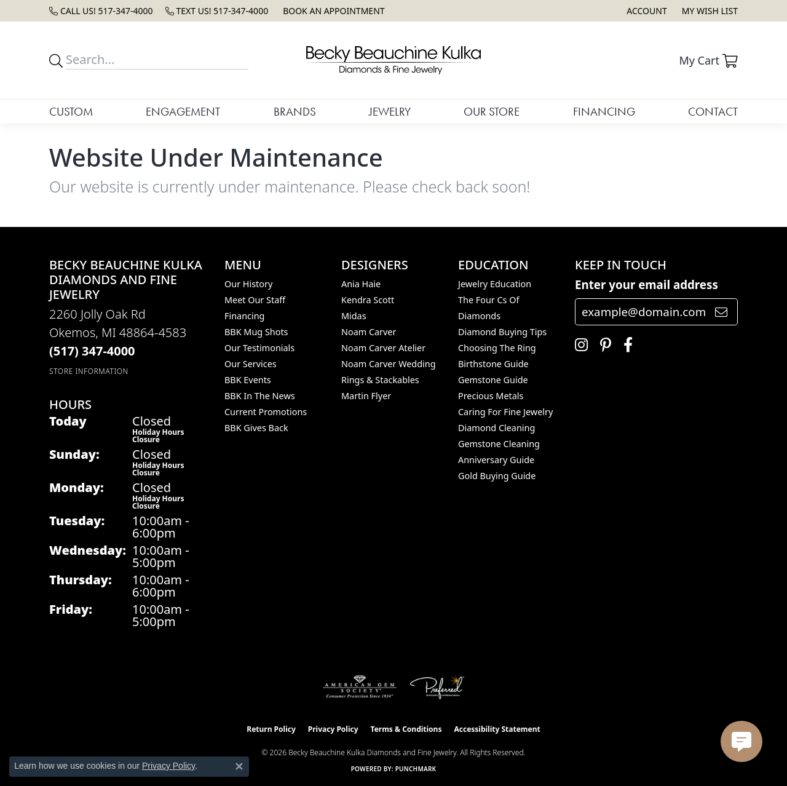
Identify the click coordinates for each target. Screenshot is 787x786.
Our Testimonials (259, 348)
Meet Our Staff (254, 300)
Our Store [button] (492, 111)
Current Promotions (265, 412)
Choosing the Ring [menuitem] (497, 348)
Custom (71, 111)
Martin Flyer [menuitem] (366, 396)
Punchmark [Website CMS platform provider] (416, 768)
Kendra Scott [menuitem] (367, 300)
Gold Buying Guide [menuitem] (497, 476)
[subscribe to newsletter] (721, 312)
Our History (248, 284)
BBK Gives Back (256, 428)
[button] (645, 11)
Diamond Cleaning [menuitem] (496, 428)
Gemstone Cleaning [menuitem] (499, 444)
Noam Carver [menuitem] (368, 332)
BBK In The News (259, 396)
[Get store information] (89, 371)
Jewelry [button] (390, 111)
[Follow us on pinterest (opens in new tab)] (602, 345)
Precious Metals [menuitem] (490, 396)
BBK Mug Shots (256, 332)
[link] (101, 11)
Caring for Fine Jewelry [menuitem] (505, 412)
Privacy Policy (333, 729)
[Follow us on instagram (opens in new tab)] (578, 345)
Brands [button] (295, 111)
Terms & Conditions (406, 729)
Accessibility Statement (497, 729)
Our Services (250, 364)
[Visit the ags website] (360, 687)
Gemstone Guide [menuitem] (493, 380)
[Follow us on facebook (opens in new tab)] (625, 345)
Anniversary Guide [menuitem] (496, 460)
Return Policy (271, 729)
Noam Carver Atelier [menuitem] (383, 348)
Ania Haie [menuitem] (361, 284)
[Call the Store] (92, 351)
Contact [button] (713, 111)
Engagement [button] (183, 111)
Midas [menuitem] (353, 316)
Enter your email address (646, 284)
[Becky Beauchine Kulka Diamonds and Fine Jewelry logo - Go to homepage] (393, 60)
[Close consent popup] (239, 766)
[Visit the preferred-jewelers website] (437, 687)
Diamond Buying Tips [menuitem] (502, 332)
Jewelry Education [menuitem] (494, 284)
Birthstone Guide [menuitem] (493, 364)
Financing (604, 111)
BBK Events (247, 380)
